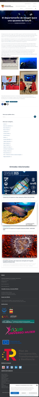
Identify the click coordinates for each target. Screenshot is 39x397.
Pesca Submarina (6, 152)
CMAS (9, 41)
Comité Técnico (6, 135)
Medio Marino (3, 377)
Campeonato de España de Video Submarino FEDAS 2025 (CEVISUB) (18, 197)
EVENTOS (34, 6)
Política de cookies (16, 395)
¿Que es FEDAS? (28, 3)
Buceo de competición (7, 125)
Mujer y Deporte (6, 145)
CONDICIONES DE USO (5, 392)
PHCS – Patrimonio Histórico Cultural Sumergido (12, 154)
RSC (29, 6)
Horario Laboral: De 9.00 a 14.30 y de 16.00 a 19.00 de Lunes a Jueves (13, 301)
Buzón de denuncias (5, 283)
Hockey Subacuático (7, 139)
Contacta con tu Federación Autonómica (8, 294)
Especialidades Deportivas (21, 6)
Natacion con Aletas (4, 378)
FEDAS (7, 101)
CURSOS (34, 3)
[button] (36, 385)
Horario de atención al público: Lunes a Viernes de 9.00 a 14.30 (12, 300)
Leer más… (31, 265)
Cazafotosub (5, 131)
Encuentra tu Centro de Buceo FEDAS (8, 293)
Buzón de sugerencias (5, 286)
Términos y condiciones (31, 395)
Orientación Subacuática (7, 148)
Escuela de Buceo (4, 376)
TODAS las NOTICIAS (29, 8)
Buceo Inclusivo (6, 129)
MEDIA (21, 8)
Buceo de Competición (5, 382)
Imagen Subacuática (13, 101)
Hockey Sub (3, 385)
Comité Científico (6, 133)
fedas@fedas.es (4, 281)
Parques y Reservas (7, 150)
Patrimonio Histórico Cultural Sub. (7, 387)
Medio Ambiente (6, 143)
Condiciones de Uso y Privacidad (23, 395)
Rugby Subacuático (6, 156)
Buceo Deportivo (6, 127)
